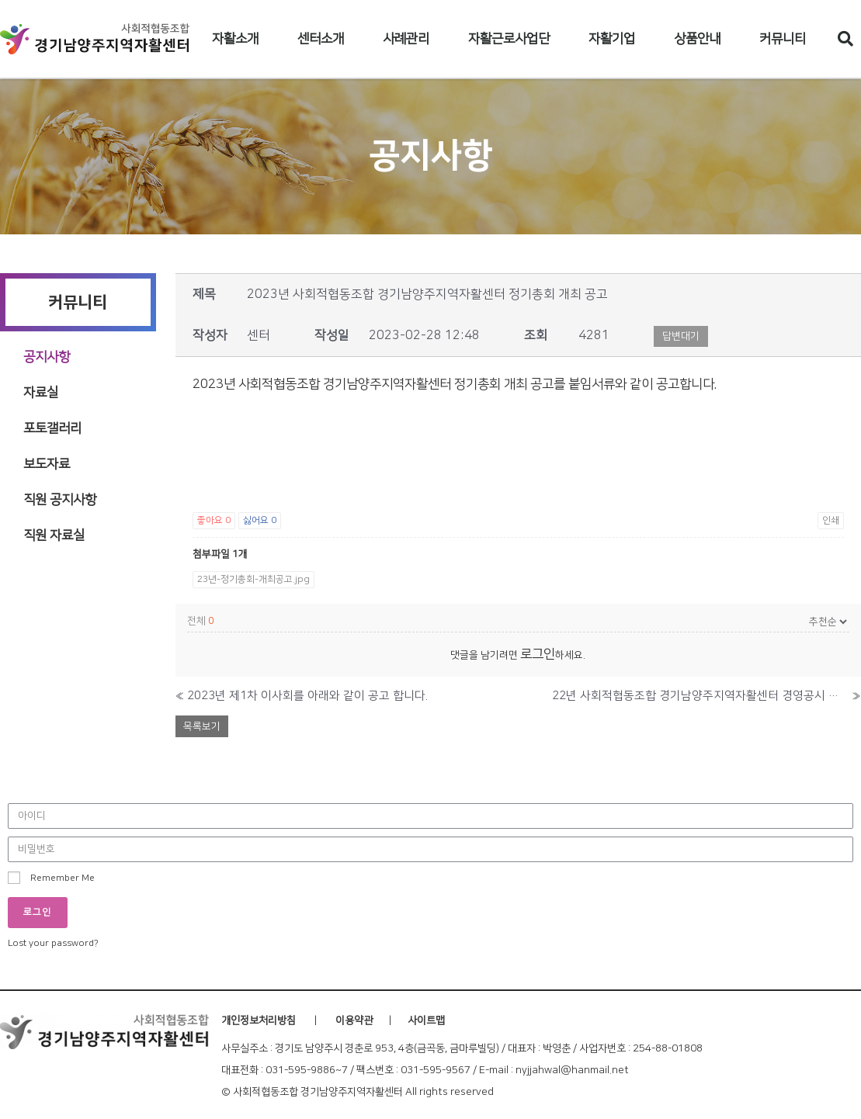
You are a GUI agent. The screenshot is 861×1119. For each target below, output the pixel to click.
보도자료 (46, 464)
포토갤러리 (52, 428)
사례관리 (406, 39)
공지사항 (46, 357)
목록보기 (201, 726)
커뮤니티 (782, 39)
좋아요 (214, 520)
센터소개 (320, 39)
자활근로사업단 (509, 39)
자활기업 (611, 39)
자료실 (40, 393)
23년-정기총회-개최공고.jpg (253, 579)
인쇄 (830, 520)
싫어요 (259, 520)
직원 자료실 (54, 535)
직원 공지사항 (59, 500)
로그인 (537, 654)
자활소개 (235, 39)
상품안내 (697, 39)
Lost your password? (53, 943)
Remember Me (51, 877)
